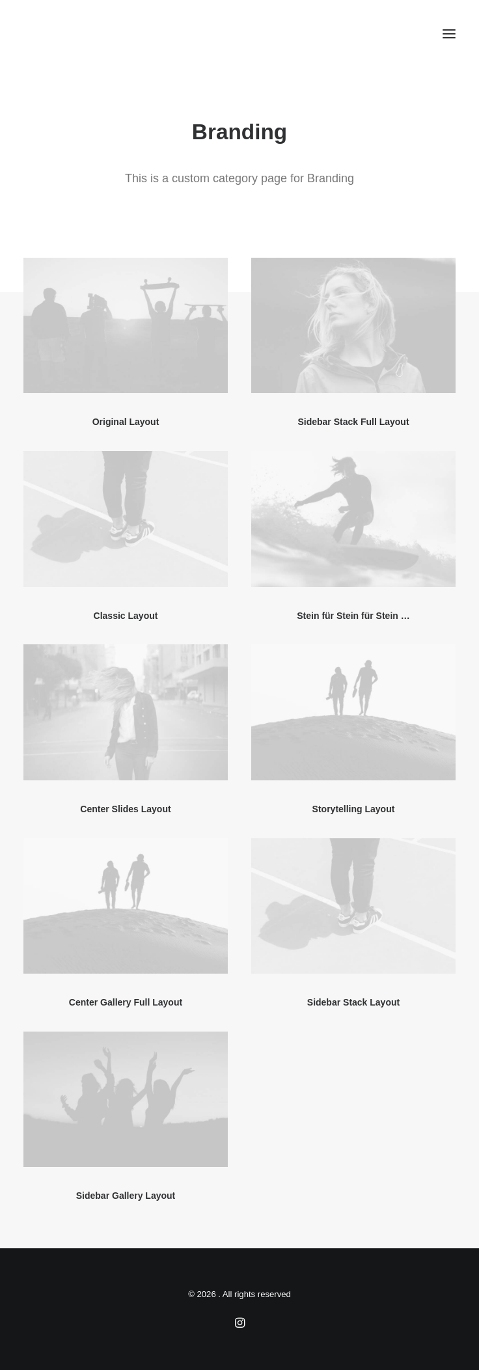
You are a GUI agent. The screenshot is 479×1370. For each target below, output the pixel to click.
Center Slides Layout (125, 809)
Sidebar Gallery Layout (126, 1195)
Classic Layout (126, 615)
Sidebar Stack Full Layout (353, 422)
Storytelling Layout (353, 809)
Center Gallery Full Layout (125, 1002)
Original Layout (125, 422)
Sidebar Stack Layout (353, 1002)
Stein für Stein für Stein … (353, 615)
